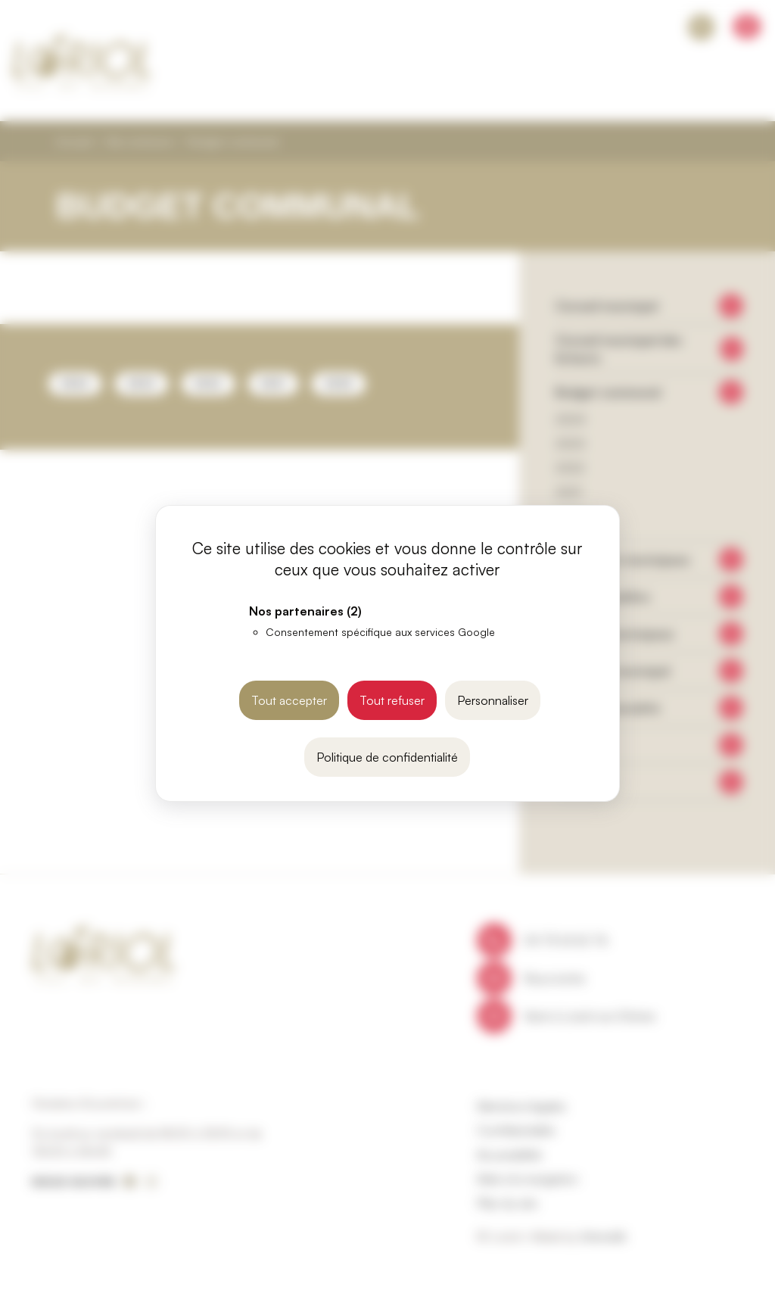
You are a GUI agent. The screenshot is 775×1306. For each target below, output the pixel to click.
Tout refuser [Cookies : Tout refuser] (392, 700)
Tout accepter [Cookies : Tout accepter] (289, 700)
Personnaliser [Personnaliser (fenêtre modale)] (492, 700)
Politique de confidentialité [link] (387, 757)
